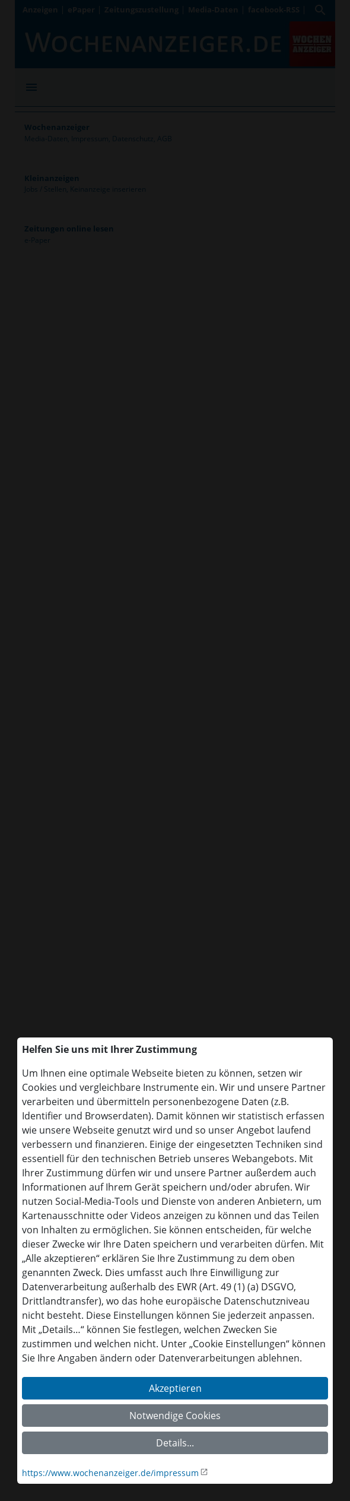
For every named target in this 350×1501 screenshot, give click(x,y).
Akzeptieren (175, 1388)
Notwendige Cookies (175, 1415)
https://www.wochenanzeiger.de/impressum (110, 1472)
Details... (175, 1442)
